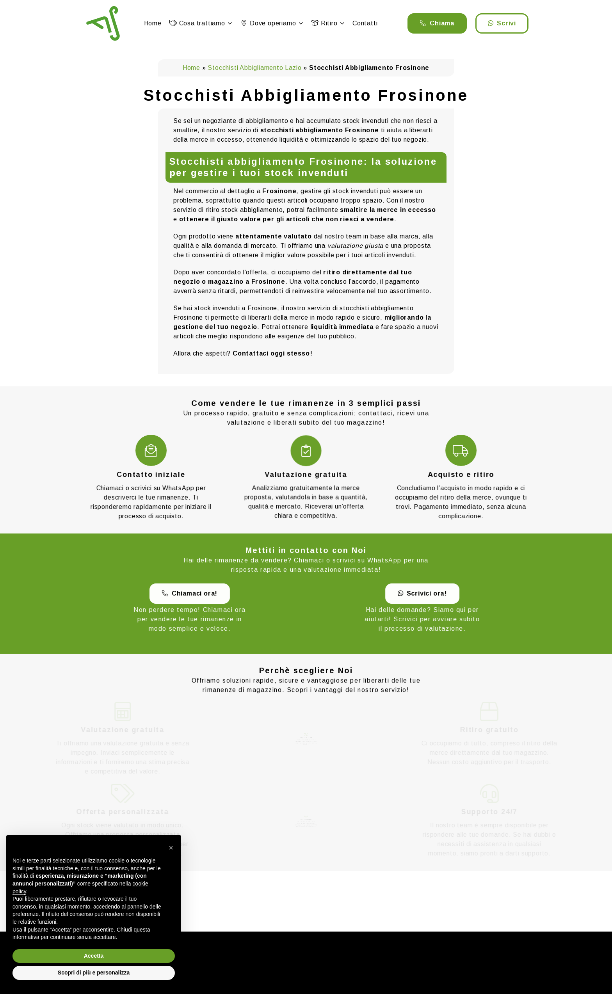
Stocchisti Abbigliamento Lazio (254, 67)
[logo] (103, 23)
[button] (228, 23)
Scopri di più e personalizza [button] (94, 972)
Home (191, 67)
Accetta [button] (94, 956)
